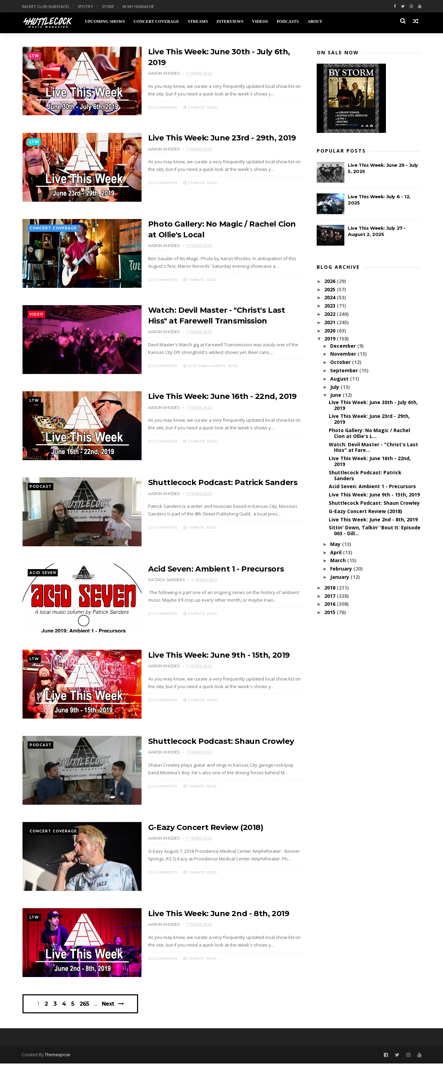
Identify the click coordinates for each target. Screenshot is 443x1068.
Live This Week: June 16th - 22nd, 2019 (216, 397)
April (336, 552)
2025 (330, 289)
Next (108, 1008)
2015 (330, 612)
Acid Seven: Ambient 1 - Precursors (210, 570)
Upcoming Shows (105, 21)
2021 (330, 322)
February (341, 569)
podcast (40, 488)
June (336, 395)
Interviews (230, 21)
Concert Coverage (157, 21)
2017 (330, 596)
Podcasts (288, 21)
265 (84, 1008)
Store (108, 6)
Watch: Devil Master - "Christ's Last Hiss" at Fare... (373, 447)
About (315, 21)
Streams (198, 21)
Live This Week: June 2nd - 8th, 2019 (213, 916)
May (336, 544)
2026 (330, 281)
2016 (330, 604)
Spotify (86, 6)
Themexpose (58, 1059)
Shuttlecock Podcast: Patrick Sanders (217, 484)
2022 (330, 314)
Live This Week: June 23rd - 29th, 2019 (216, 138)
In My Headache (139, 6)
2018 (330, 588)
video (36, 315)
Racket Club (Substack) (46, 6)
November (343, 354)
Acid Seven (42, 575)
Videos (260, 21)
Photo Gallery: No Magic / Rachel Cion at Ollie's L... (369, 433)
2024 (330, 297)
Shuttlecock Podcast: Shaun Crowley (215, 743)
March (338, 560)
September (344, 370)
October (341, 362)
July (335, 387)
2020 (330, 331)
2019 (330, 339)
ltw (34, 56)
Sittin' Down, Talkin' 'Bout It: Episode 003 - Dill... (375, 530)
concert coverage (53, 229)
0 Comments (156, 106)
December (343, 346)
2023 (330, 306)
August (340, 379)
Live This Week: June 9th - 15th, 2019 (213, 657)
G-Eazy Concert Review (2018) (199, 830)
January (340, 577)
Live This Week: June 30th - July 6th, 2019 (373, 405)
